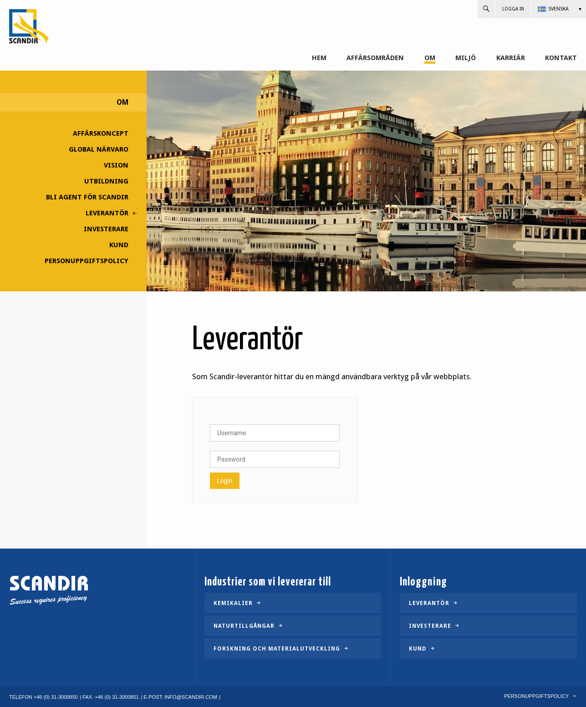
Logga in (513, 8)
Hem (319, 58)
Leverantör (107, 213)
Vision (116, 165)
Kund (118, 245)
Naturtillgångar (244, 626)
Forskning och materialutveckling (277, 649)
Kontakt (561, 58)
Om (429, 58)
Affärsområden (375, 58)
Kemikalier (233, 603)
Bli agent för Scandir (87, 197)
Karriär (510, 58)
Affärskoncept (100, 133)
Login (225, 480)
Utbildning (106, 181)
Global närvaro (98, 149)
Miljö (465, 58)
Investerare (106, 229)
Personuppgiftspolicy (86, 261)
